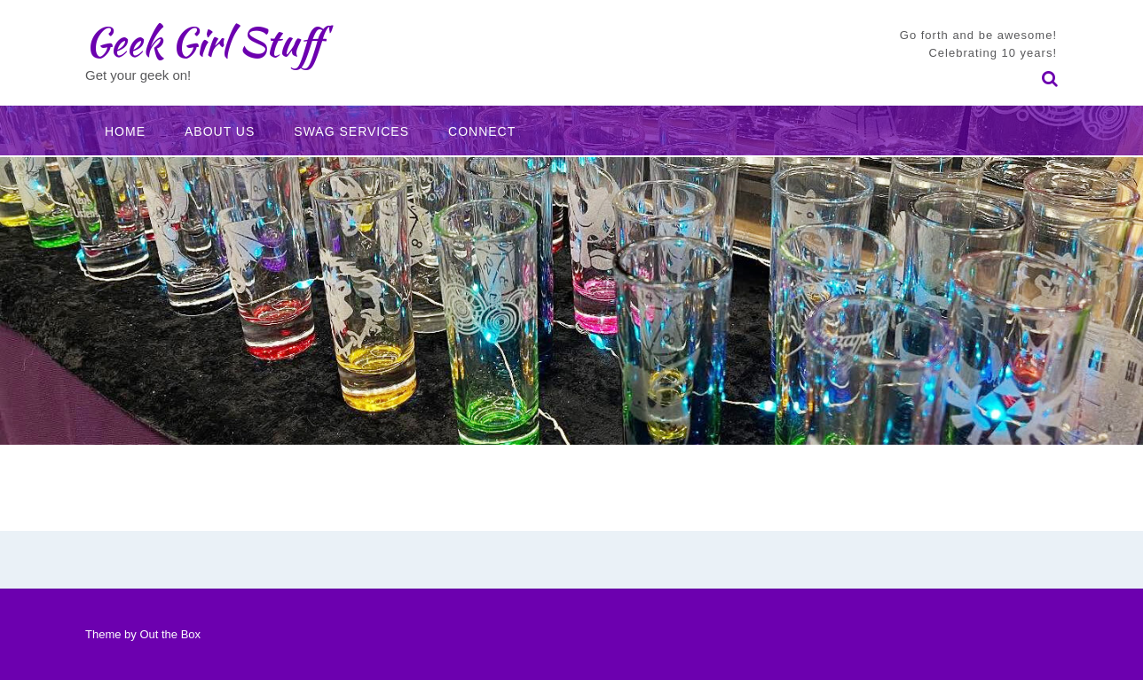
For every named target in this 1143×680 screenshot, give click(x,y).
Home (125, 131)
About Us (220, 131)
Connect (482, 131)
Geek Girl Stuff (203, 41)
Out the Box (170, 634)
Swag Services (351, 131)
